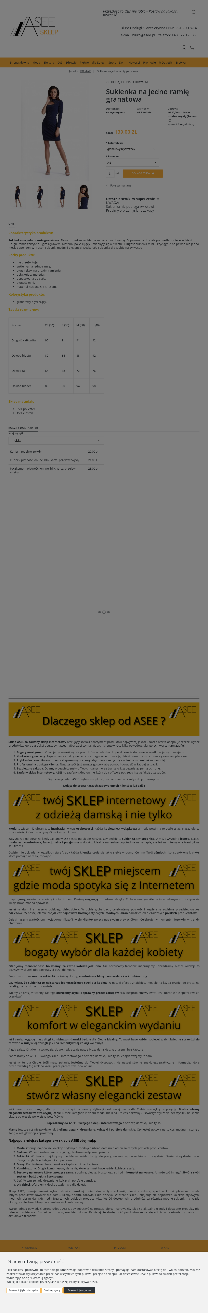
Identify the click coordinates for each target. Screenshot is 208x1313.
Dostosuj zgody (52, 1290)
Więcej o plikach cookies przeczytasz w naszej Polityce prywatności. (52, 1282)
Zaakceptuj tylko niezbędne (23, 1290)
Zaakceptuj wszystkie (79, 1290)
